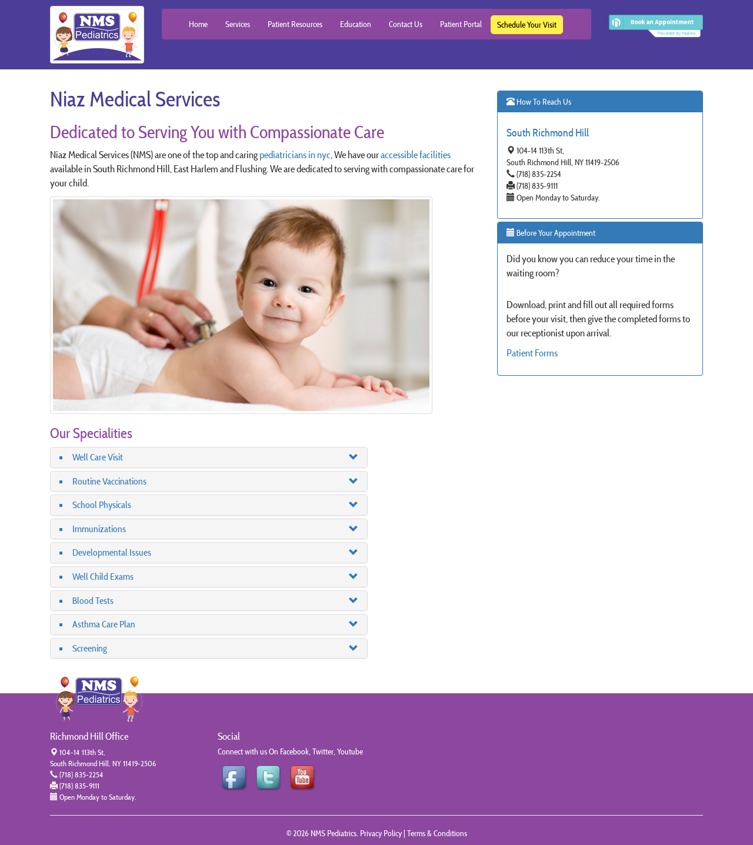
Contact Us (405, 24)
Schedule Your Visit (527, 24)
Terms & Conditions (437, 833)
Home (198, 24)
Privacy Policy (381, 833)
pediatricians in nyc (295, 154)
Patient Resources (295, 24)
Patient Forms (532, 352)
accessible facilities (416, 154)
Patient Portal (461, 24)
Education (355, 24)
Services (237, 24)
